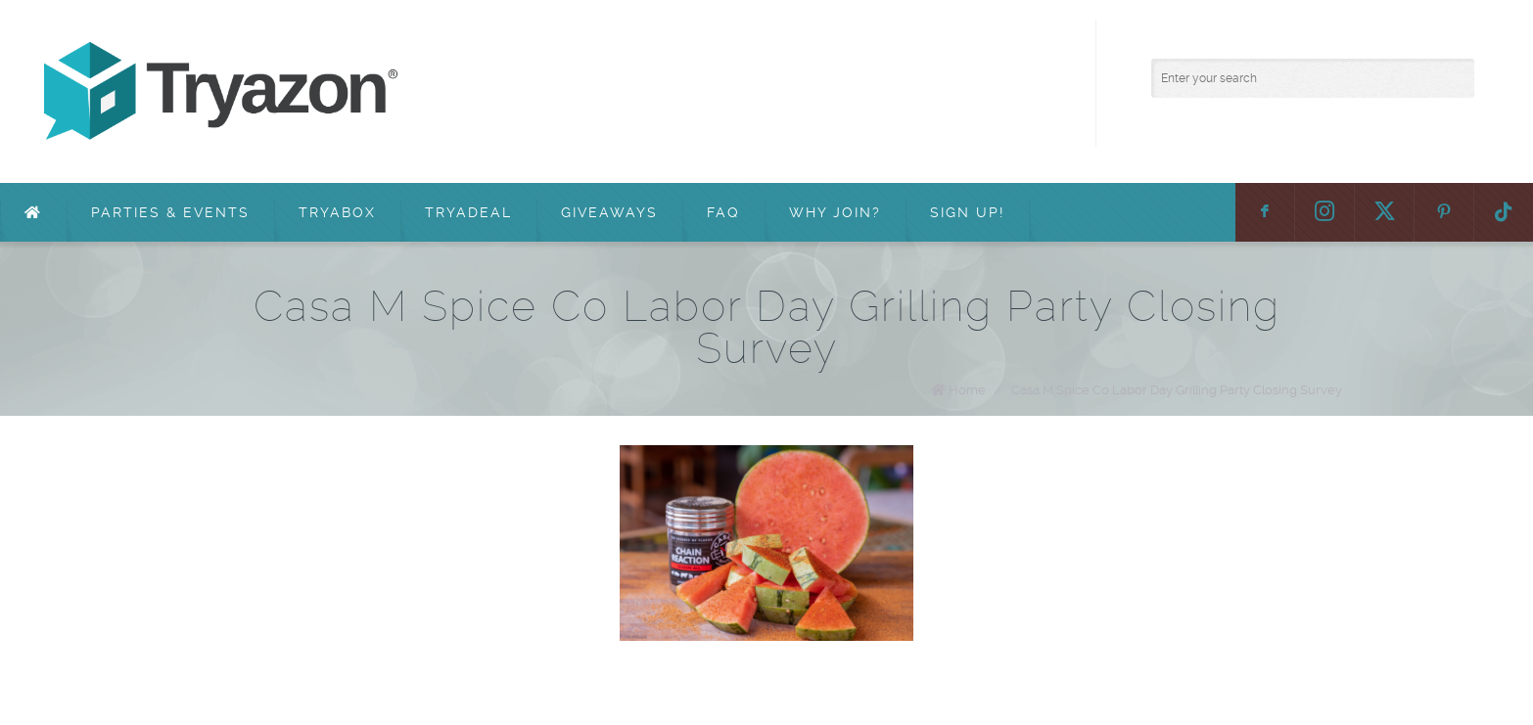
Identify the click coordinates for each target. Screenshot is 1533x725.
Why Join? (835, 212)
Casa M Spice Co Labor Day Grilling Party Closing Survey (1176, 390)
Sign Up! (967, 212)
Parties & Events (170, 212)
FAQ (723, 212)
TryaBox (337, 212)
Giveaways (609, 212)
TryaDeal (468, 212)
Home (967, 390)
